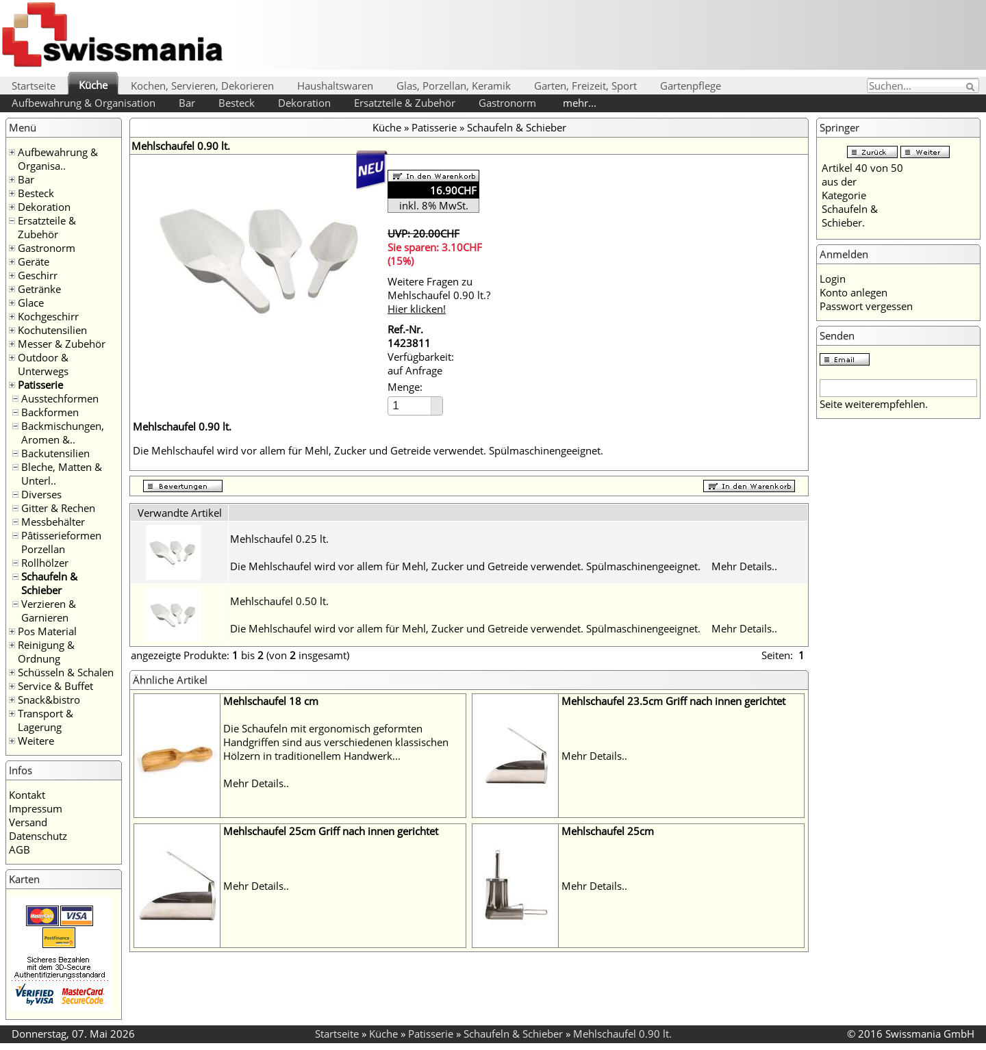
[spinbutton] (410, 405)
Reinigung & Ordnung (46, 651)
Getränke (39, 289)
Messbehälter (53, 521)
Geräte (33, 261)
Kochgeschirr (48, 316)
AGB (19, 849)
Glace (31, 302)
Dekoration (304, 103)
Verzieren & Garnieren (48, 610)
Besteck (236, 103)
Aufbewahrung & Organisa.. (58, 158)
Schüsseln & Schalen (66, 672)
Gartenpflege (690, 85)
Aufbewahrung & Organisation (83, 103)
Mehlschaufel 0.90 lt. (622, 1033)
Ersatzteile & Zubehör (404, 103)
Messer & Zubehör (61, 343)
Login (833, 278)
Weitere (36, 740)
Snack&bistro (49, 699)
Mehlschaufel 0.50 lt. (279, 601)
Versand (28, 822)
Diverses (41, 494)
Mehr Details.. (744, 566)
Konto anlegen (853, 292)
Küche (93, 85)
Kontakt (27, 795)
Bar (187, 103)
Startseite (33, 85)
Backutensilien (55, 453)
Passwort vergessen (866, 306)
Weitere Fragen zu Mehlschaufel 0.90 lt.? (439, 295)
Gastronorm (507, 103)
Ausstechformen (60, 398)
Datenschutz (38, 836)
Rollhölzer (44, 562)
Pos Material (47, 631)
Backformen (50, 412)
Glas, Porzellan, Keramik (453, 85)
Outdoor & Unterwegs (43, 364)
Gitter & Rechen (58, 508)
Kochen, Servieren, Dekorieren (202, 85)
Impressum (35, 808)
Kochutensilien (52, 330)
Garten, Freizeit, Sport (585, 85)
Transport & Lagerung (45, 720)
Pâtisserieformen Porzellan (61, 542)
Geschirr (38, 275)
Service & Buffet (55, 686)
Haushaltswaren (335, 85)
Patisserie (40, 385)
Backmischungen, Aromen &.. (62, 432)
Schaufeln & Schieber (49, 583)
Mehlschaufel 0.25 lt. (279, 539)
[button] (436, 401)
